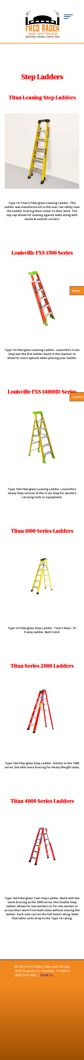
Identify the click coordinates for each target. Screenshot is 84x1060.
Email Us (46, 975)
